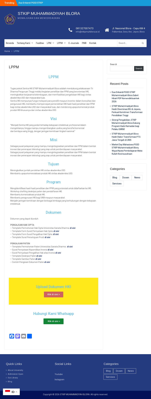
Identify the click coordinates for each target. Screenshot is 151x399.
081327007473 (84, 28)
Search (113, 64)
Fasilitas (40, 43)
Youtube (59, 374)
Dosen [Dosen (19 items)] (125, 177)
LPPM (60, 43)
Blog (10, 381)
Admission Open (15, 374)
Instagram (59, 379)
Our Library (13, 378)
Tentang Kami (23, 43)
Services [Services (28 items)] (117, 183)
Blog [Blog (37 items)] (114, 177)
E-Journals (74, 43)
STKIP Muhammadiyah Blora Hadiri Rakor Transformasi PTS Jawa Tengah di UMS (126, 137)
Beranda (10, 43)
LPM (49, 43)
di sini (70, 246)
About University (15, 370)
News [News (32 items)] (137, 177)
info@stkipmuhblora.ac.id (88, 32)
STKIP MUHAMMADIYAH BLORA (49, 13)
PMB (84, 43)
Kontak (92, 43)
